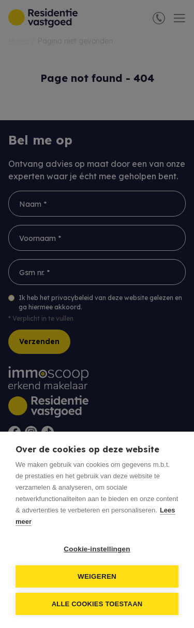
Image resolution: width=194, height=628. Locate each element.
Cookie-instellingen (97, 549)
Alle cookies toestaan (97, 604)
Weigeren (97, 576)
